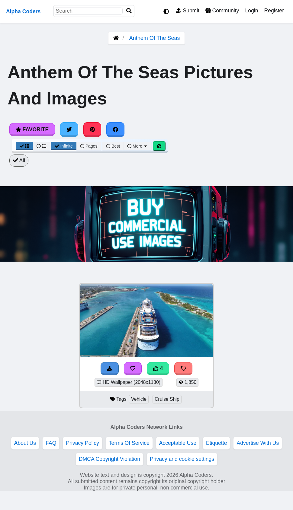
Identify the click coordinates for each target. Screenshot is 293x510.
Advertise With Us (258, 443)
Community (222, 11)
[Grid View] (24, 146)
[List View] (41, 146)
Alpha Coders (23, 11)
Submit (187, 11)
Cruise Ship (167, 399)
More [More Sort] (137, 146)
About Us (25, 443)
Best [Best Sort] (113, 146)
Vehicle (138, 399)
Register (274, 11)
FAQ (51, 443)
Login (251, 11)
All (19, 161)
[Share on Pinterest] (92, 129)
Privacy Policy (82, 443)
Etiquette (216, 443)
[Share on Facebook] (115, 129)
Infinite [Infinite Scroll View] (64, 146)
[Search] (129, 11)
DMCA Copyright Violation (109, 459)
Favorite (32, 129)
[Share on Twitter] (69, 129)
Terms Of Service (129, 443)
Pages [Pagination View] (89, 146)
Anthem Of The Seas (154, 38)
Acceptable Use (177, 443)
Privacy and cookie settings (182, 459)
